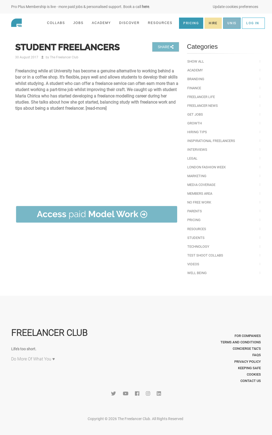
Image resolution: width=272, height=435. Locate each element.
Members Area (199, 194)
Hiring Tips (197, 132)
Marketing (196, 176)
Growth (194, 123)
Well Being (197, 273)
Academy (195, 70)
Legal (192, 158)
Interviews (197, 150)
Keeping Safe (249, 368)
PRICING (191, 23)
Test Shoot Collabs (205, 255)
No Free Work (199, 202)
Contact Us (250, 381)
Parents (194, 211)
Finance (194, 88)
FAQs (256, 355)
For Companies (248, 336)
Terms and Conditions (240, 342)
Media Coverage (201, 185)
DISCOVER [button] (131, 23)
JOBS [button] (80, 23)
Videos (193, 264)
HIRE (213, 23)
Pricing (194, 220)
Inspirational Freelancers (211, 141)
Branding (195, 79)
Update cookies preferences (235, 7)
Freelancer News (202, 106)
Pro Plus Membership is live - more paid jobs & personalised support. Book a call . (80, 7)
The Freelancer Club (64, 57)
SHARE (165, 47)
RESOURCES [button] (162, 23)
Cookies (254, 374)
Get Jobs (195, 114)
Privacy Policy (247, 362)
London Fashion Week (206, 167)
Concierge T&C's (247, 349)
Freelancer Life (201, 97)
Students (196, 238)
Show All (195, 61)
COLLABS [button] (58, 23)
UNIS (231, 23)
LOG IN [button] (252, 23)
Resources (196, 229)
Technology (198, 247)
